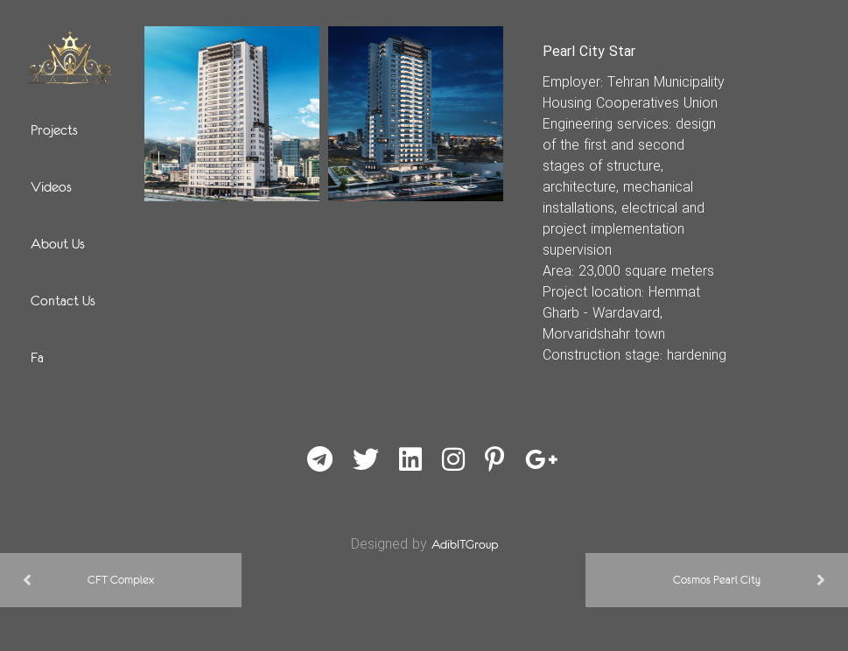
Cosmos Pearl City (716, 579)
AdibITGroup (464, 544)
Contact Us (63, 300)
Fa (37, 357)
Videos (51, 186)
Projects (54, 129)
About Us (58, 243)
